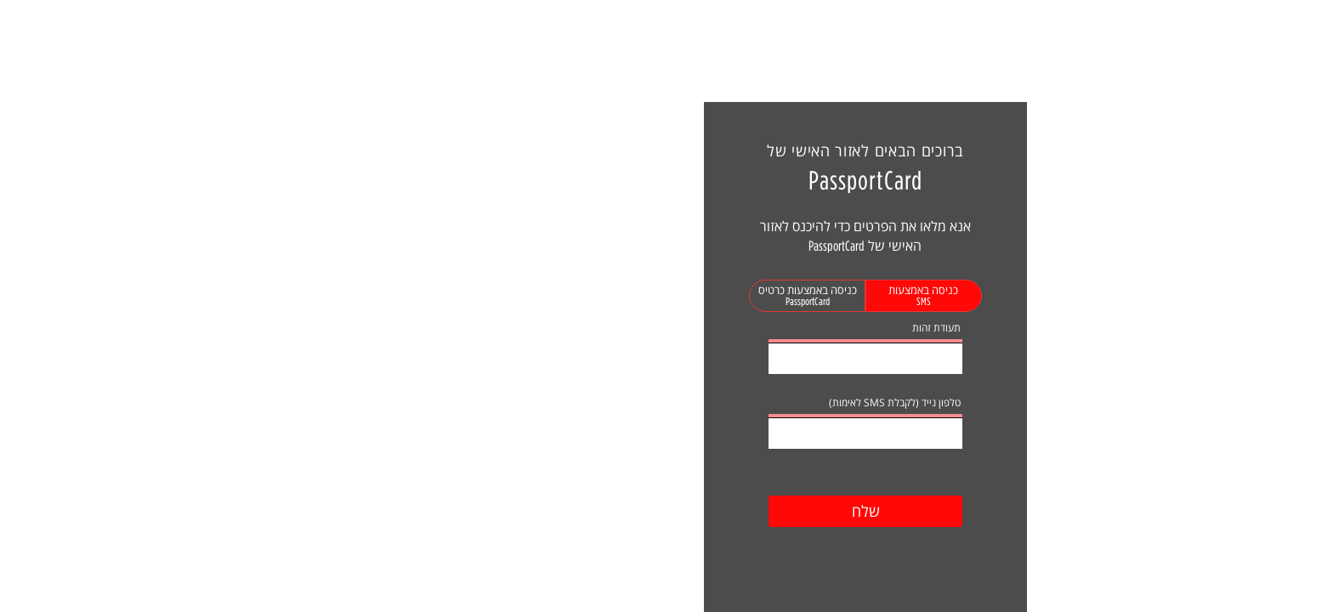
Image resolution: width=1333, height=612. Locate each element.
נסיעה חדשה (220, 30)
